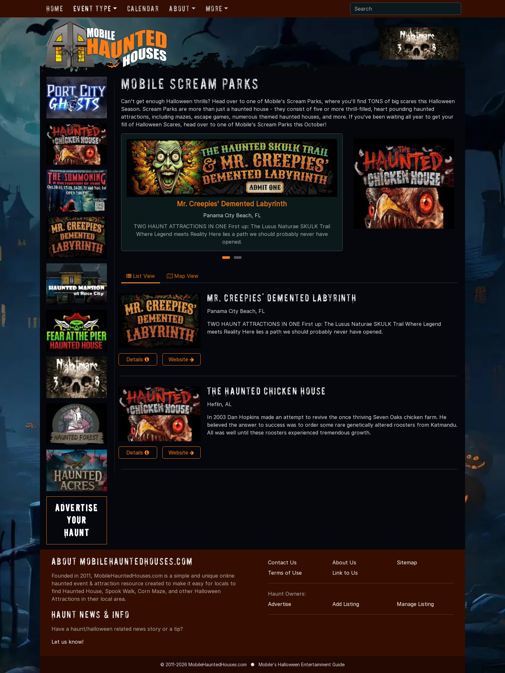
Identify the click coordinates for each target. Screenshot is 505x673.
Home (54, 8)
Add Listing (345, 604)
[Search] (405, 9)
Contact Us (282, 562)
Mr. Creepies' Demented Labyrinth (232, 204)
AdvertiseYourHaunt (76, 520)
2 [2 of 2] (237, 258)
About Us (344, 562)
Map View (182, 276)
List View (140, 276)
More (214, 8)
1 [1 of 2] (226, 258)
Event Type (92, 8)
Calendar (143, 8)
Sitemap (407, 562)
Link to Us (345, 573)
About (179, 8)
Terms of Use (285, 573)
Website (181, 359)
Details (137, 359)
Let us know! (67, 642)
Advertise (279, 604)
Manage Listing (415, 604)
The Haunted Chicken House (266, 390)
